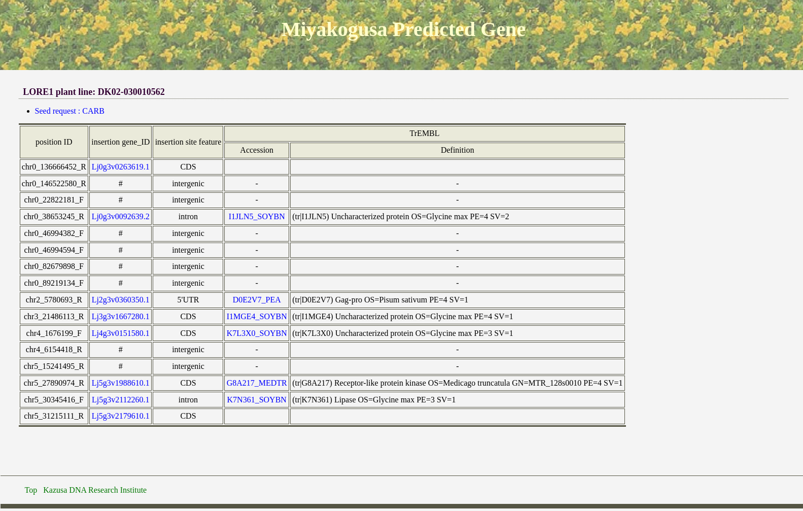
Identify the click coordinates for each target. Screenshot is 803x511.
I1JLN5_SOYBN (257, 216)
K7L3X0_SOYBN (257, 333)
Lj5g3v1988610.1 (121, 383)
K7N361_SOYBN (257, 399)
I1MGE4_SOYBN (257, 316)
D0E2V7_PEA (257, 299)
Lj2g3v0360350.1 (121, 299)
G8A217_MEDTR (257, 383)
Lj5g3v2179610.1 (121, 416)
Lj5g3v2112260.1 (121, 399)
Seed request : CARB (69, 111)
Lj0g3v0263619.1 (121, 166)
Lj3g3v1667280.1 (121, 316)
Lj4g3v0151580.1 (121, 333)
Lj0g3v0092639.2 (121, 216)
